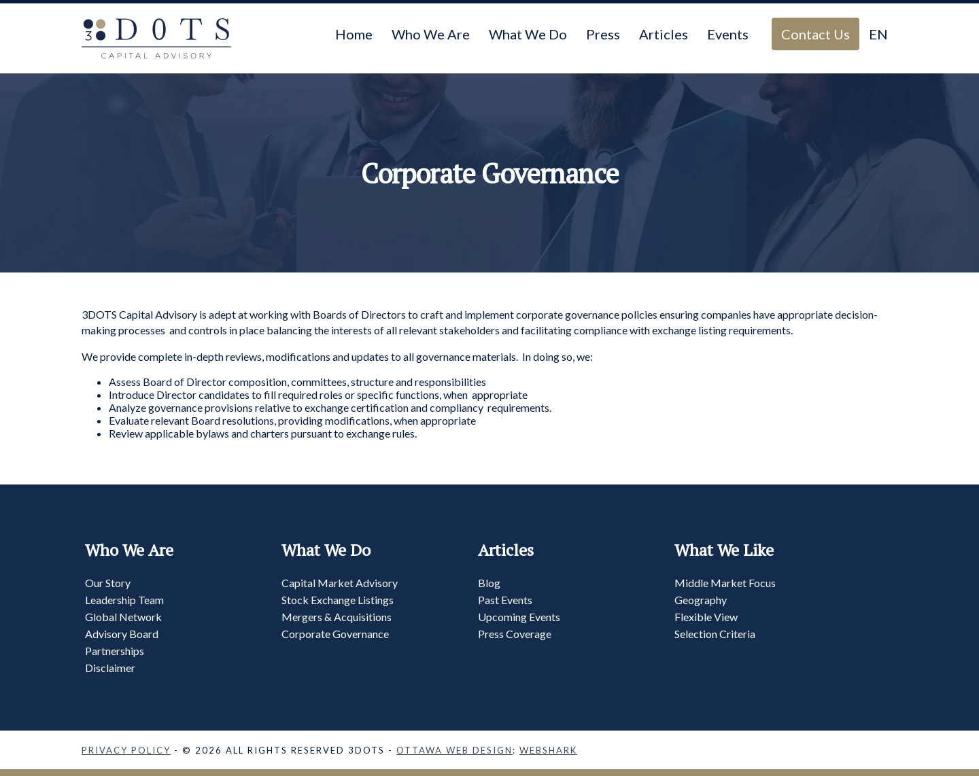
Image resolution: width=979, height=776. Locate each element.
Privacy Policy (126, 750)
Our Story (108, 582)
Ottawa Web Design (454, 750)
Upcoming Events (519, 616)
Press (603, 34)
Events (728, 34)
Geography (700, 599)
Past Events (505, 599)
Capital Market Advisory (339, 582)
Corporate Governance (335, 633)
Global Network (123, 616)
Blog (489, 582)
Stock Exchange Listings (337, 599)
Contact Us (815, 34)
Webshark (548, 750)
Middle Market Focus (725, 582)
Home (354, 34)
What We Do (528, 34)
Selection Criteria (714, 633)
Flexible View (706, 616)
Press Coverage (514, 633)
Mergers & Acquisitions (336, 616)
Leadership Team (124, 599)
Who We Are (431, 34)
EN (878, 34)
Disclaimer (110, 667)
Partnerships (114, 650)
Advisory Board (121, 633)
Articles (663, 34)
